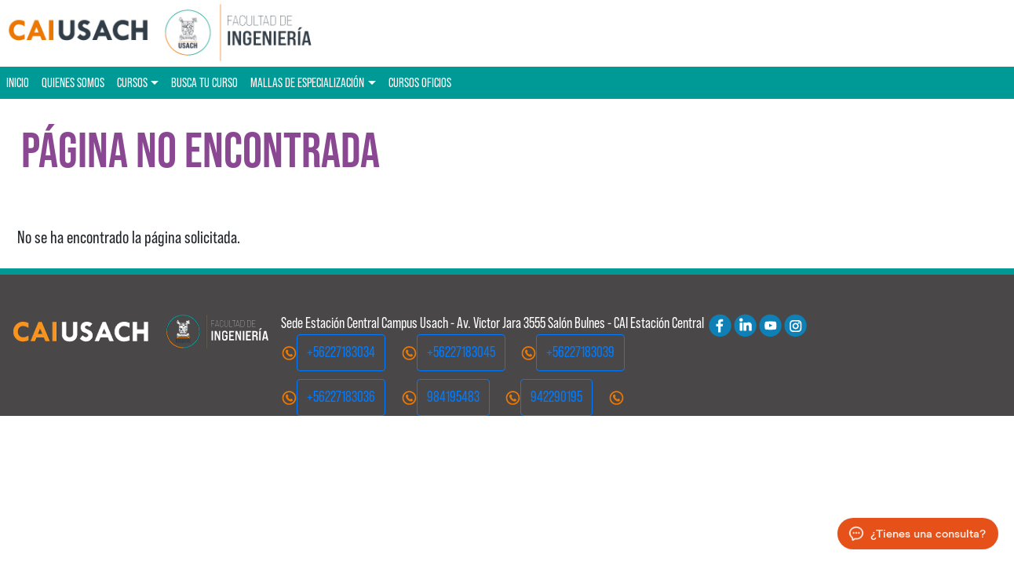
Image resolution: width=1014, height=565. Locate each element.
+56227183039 (580, 352)
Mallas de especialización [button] (307, 82)
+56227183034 (341, 352)
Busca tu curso (204, 82)
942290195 (556, 396)
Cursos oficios (419, 82)
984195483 (453, 396)
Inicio (17, 82)
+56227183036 (341, 396)
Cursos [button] (132, 82)
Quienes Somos (73, 82)
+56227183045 (461, 352)
